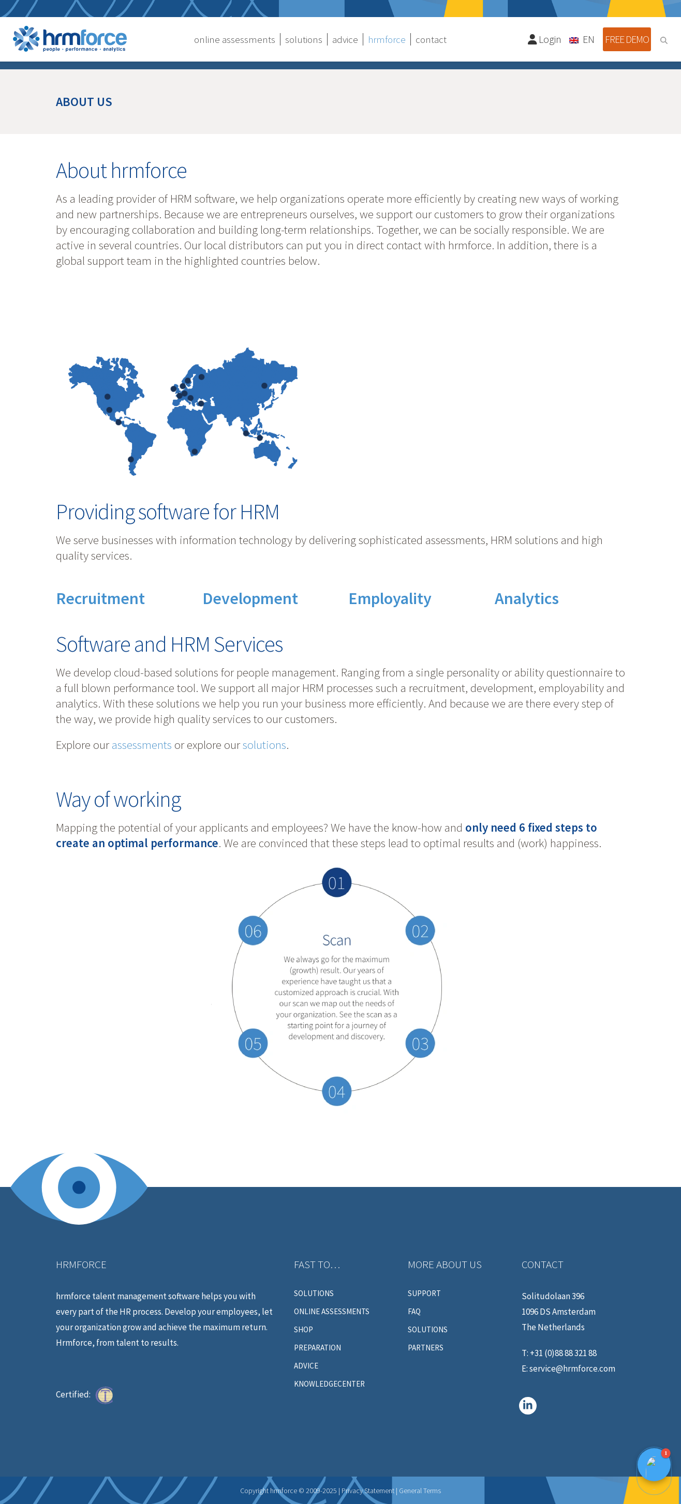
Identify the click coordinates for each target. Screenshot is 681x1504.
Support (424, 1293)
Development (250, 598)
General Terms (420, 1490)
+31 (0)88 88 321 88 (563, 1353)
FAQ (414, 1311)
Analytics (527, 598)
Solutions (314, 1293)
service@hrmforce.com (572, 1368)
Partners (425, 1347)
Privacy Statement (368, 1490)
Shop (303, 1329)
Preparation (317, 1347)
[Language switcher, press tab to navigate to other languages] (582, 39)
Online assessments (331, 1311)
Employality (390, 598)
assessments (142, 744)
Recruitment (100, 598)
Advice (306, 1366)
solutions (264, 744)
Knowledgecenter (329, 1384)
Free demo (627, 39)
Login (545, 39)
